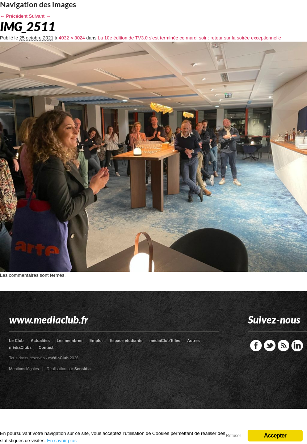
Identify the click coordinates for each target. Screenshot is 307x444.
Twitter (270, 345)
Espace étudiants (126, 340)
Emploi (96, 340)
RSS (283, 345)
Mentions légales (24, 369)
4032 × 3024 (72, 38)
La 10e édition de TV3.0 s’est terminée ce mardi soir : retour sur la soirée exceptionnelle (189, 38)
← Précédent (14, 16)
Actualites (40, 340)
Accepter (275, 435)
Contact (46, 347)
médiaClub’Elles (165, 340)
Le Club (16, 340)
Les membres (70, 340)
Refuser (233, 435)
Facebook (256, 345)
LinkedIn (297, 345)
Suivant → (40, 16)
